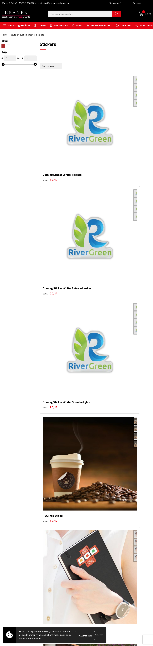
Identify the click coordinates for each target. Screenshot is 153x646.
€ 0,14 (87, 120)
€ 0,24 (124, 282)
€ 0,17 (50, 170)
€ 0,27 (87, 332)
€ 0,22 (50, 278)
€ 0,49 (124, 336)
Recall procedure (126, 586)
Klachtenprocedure (127, 573)
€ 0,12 (50, 120)
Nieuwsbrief (115, 3)
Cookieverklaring (126, 568)
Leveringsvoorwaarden (129, 577)
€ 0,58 (87, 386)
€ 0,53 (50, 390)
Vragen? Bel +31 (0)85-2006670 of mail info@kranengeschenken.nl (35, 3)
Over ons (48, 564)
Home (4, 34)
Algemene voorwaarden (129, 564)
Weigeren (99, 634)
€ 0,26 (50, 332)
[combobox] (80, 14)
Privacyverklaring (126, 582)
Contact (85, 564)
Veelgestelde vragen (54, 573)
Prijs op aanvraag (128, 390)
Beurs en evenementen (21, 34)
